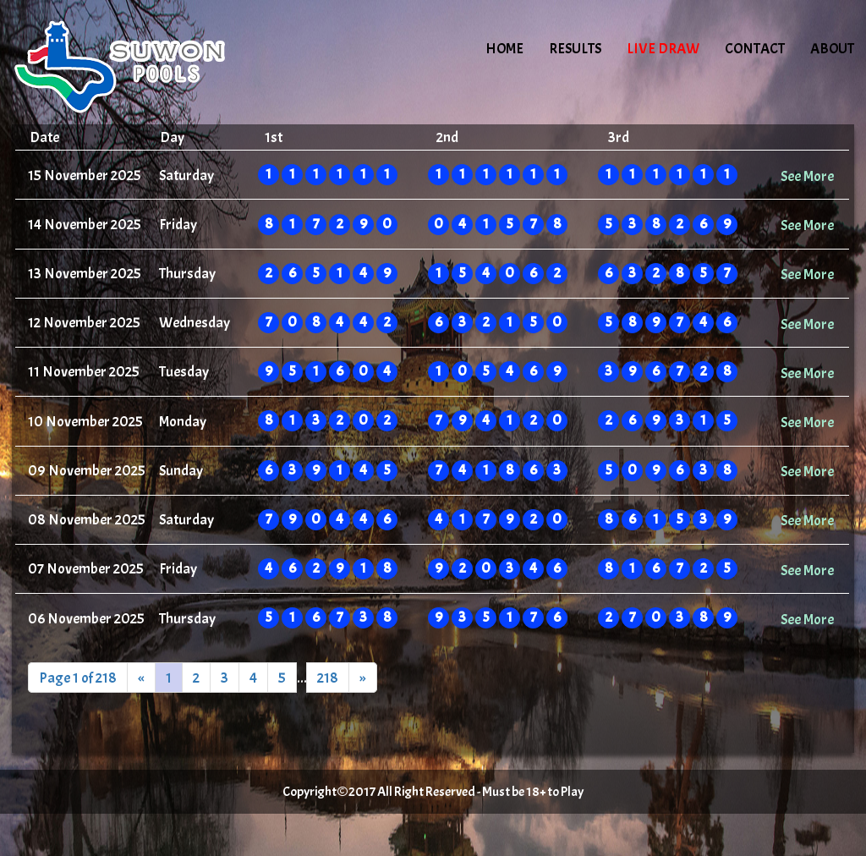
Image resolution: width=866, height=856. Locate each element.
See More (807, 176)
